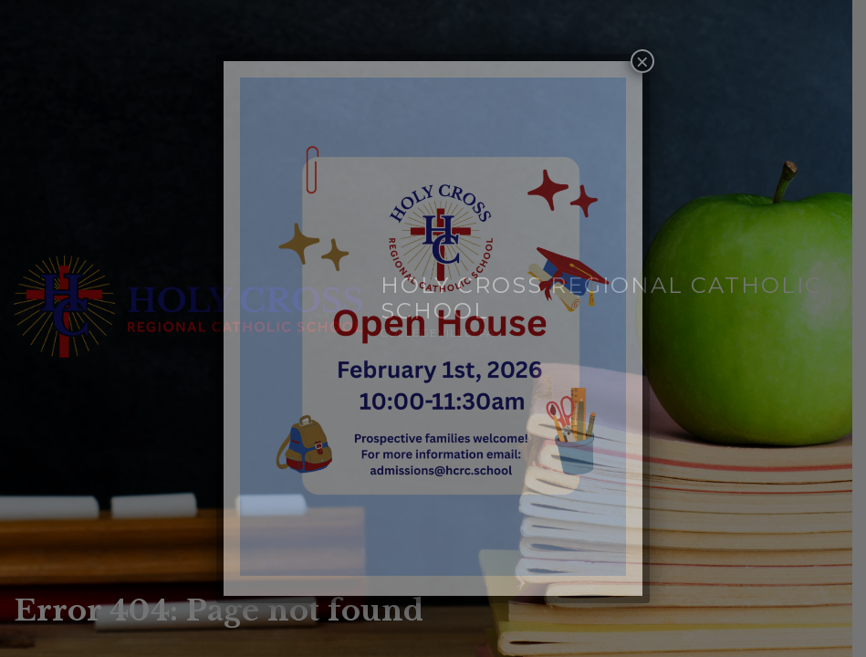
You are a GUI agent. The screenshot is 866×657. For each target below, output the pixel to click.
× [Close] (642, 61)
